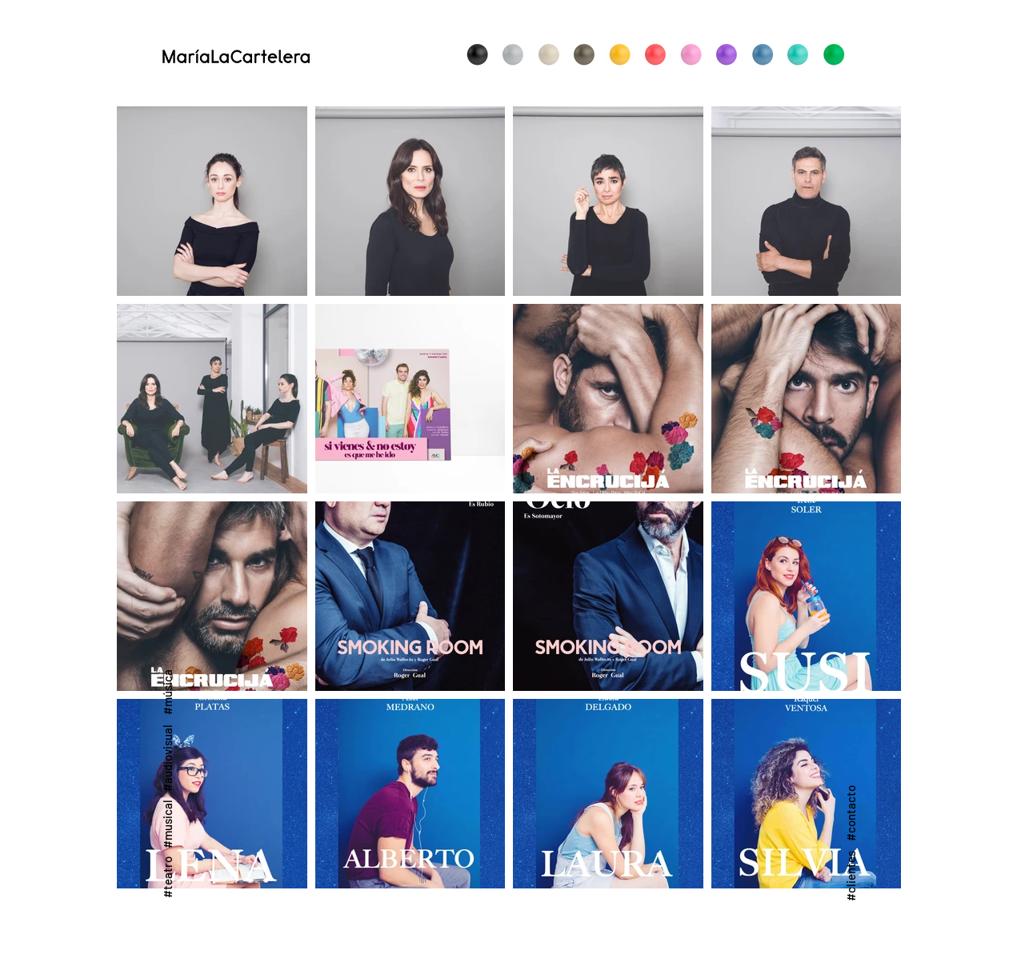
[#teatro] (167, 876)
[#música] (167, 691)
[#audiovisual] (167, 758)
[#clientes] (850, 875)
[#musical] (167, 823)
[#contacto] (850, 813)
